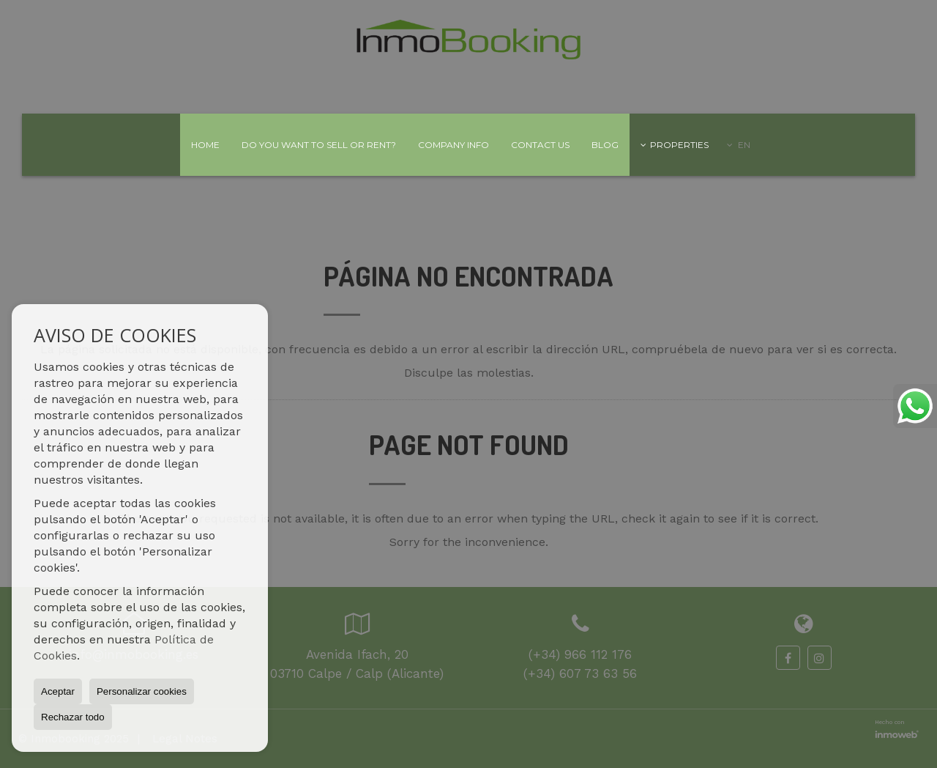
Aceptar (58, 691)
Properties (675, 144)
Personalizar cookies (142, 691)
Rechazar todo (73, 717)
